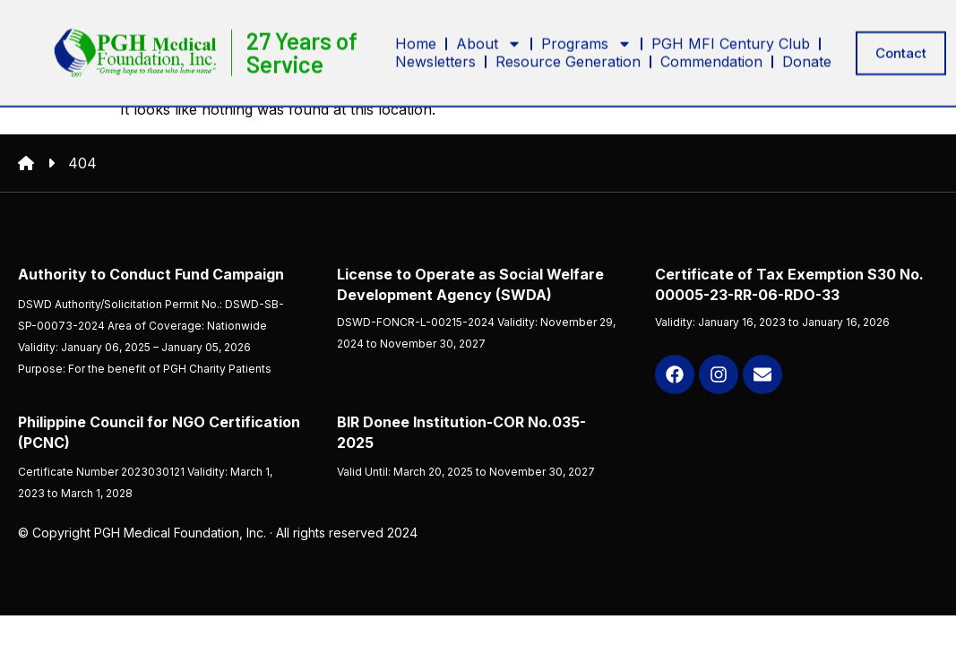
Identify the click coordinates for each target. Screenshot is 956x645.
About (488, 41)
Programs (586, 41)
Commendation (711, 59)
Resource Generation (568, 59)
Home (415, 41)
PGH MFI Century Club (730, 41)
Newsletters (435, 59)
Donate (806, 59)
